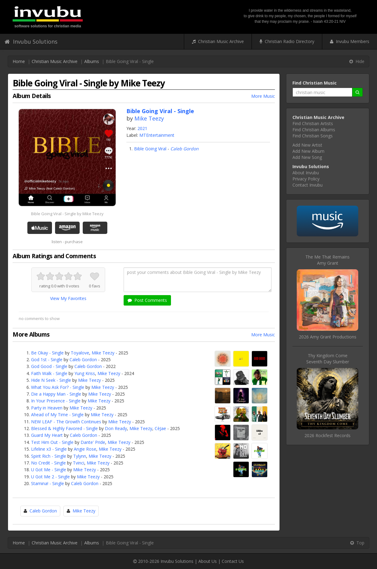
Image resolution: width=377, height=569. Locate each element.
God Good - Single (49, 366)
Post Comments (147, 300)
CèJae (160, 428)
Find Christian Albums (313, 129)
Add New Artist (307, 145)
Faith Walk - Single (49, 373)
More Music (263, 96)
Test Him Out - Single (52, 442)
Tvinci (78, 463)
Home (19, 61)
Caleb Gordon (184, 149)
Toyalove (80, 353)
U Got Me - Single (48, 469)
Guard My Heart (47, 435)
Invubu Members (349, 41)
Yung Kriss (84, 373)
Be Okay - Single (47, 353)
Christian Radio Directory (287, 41)
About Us (207, 561)
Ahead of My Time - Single (57, 414)
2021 (142, 128)
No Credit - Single (48, 463)
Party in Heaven (46, 408)
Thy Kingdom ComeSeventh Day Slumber (327, 359)
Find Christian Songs (312, 136)
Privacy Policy (305, 179)
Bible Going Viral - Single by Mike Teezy (67, 213)
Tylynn (79, 456)
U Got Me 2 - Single (50, 477)
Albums (91, 61)
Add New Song (307, 157)
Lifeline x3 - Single (49, 449)
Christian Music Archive (218, 41)
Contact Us (233, 561)
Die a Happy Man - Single (56, 394)
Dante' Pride (93, 442)
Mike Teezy (149, 118)
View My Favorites (68, 298)
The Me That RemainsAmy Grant (327, 260)
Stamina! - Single (47, 483)
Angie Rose (85, 449)
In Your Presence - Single (56, 401)
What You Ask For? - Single (57, 387)
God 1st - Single (46, 359)
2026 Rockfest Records (327, 435)
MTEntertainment (156, 135)
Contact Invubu (307, 185)
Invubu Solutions (31, 41)
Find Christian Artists (312, 123)
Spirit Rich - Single (48, 456)
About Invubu (305, 173)
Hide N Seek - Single (51, 380)
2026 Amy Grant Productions (327, 337)
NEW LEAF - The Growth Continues (66, 422)
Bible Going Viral (150, 149)
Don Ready (116, 428)
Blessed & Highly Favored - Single (64, 428)
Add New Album (308, 151)
